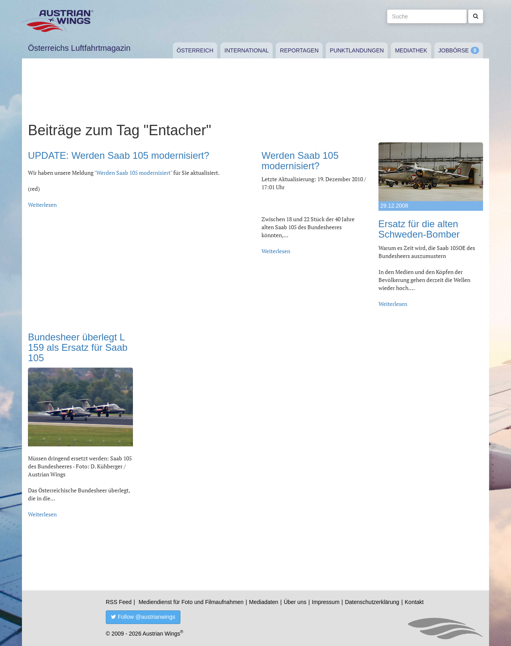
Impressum (325, 602)
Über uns (295, 602)
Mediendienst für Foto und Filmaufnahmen (191, 602)
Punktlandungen (357, 50)
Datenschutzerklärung (372, 602)
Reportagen (299, 50)
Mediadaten (263, 602)
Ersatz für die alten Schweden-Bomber (419, 229)
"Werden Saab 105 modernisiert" (133, 172)
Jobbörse (453, 50)
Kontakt (414, 602)
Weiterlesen (42, 204)
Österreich (195, 50)
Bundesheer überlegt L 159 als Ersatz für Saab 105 (77, 348)
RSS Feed (119, 602)
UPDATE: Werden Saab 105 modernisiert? (118, 155)
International (246, 50)
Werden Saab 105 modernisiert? (300, 160)
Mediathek (411, 50)
